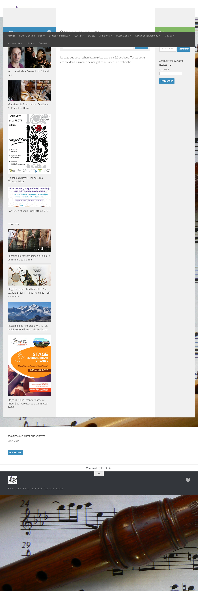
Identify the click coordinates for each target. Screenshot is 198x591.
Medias (168, 35)
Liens (29, 43)
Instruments (14, 43)
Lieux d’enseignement (146, 35)
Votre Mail (165, 89)
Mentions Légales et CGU (99, 488)
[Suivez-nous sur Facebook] (49, 52)
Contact (43, 43)
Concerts (79, 35)
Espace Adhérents (58, 35)
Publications (122, 35)
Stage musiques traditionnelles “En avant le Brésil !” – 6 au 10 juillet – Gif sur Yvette (29, 313)
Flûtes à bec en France (30, 35)
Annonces (104, 35)
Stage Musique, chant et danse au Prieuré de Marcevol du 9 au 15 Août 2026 (28, 424)
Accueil (11, 35)
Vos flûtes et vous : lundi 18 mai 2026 (29, 231)
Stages (91, 35)
